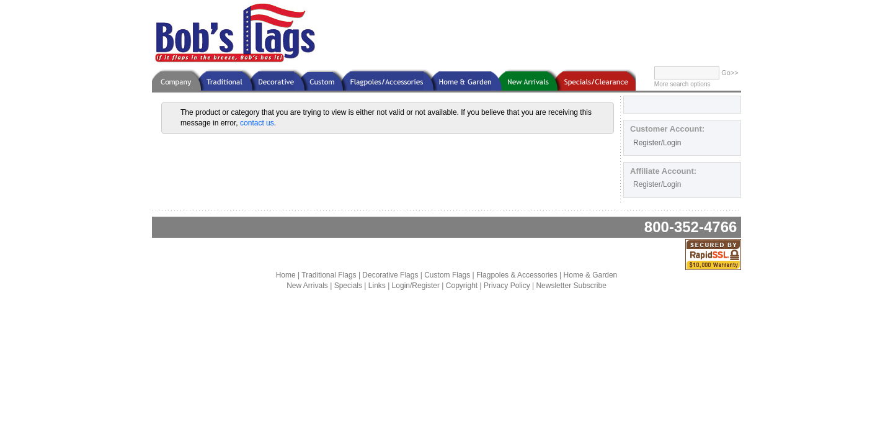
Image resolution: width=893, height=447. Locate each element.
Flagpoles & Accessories (517, 275)
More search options (682, 84)
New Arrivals (307, 285)
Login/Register (416, 285)
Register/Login (657, 142)
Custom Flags (447, 275)
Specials (348, 285)
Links (377, 285)
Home (286, 275)
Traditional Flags (328, 275)
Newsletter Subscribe (571, 285)
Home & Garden (591, 275)
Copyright (462, 285)
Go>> (730, 72)
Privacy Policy (507, 285)
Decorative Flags (390, 275)
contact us (257, 123)
